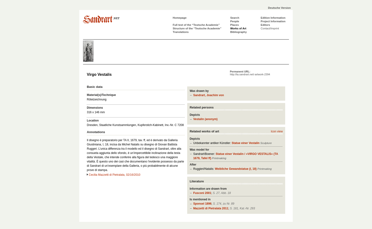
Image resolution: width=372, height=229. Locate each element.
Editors (265, 24)
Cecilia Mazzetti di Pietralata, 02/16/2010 (114, 174)
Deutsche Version (279, 7)
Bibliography (238, 32)
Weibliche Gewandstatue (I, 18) (236, 169)
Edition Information (273, 17)
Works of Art (238, 28)
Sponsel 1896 (202, 203)
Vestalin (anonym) (205, 119)
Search (234, 17)
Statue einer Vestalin (245, 143)
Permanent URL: (250, 73)
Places (234, 24)
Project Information (273, 21)
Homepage (179, 17)
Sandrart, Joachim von (208, 95)
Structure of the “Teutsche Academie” (197, 28)
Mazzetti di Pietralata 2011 (210, 208)
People (234, 21)
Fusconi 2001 (202, 193)
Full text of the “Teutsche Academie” (196, 24)
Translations (181, 32)
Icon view (277, 131)
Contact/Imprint (270, 28)
